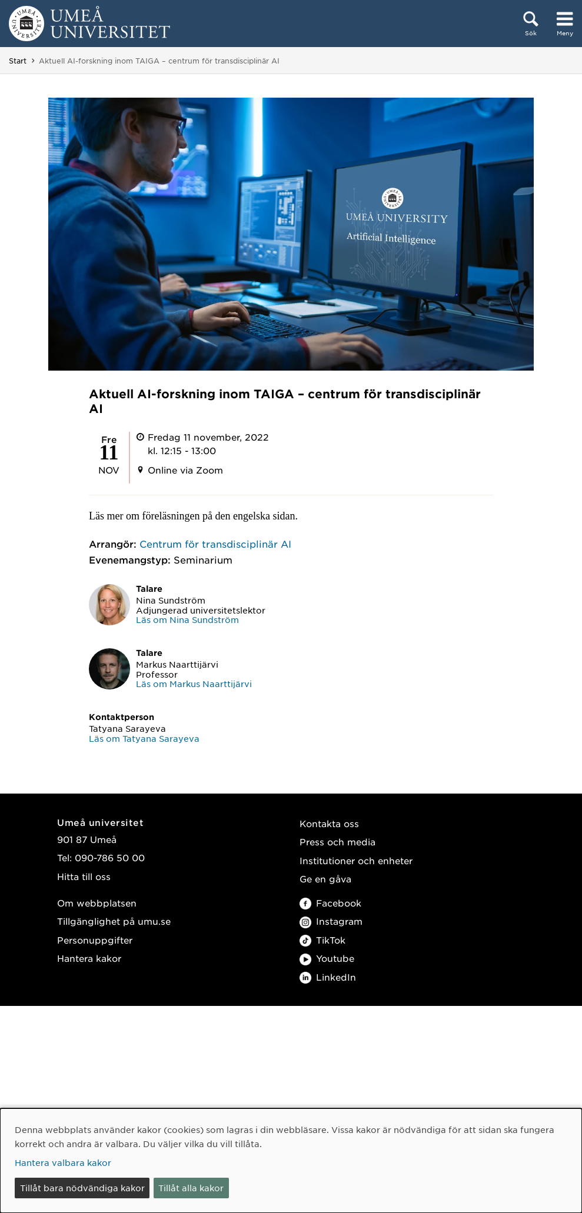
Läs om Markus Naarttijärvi (194, 683)
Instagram (331, 921)
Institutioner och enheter (356, 860)
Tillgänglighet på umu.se (114, 921)
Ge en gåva (325, 878)
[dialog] (291, 1160)
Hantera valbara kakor (63, 1162)
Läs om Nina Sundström (187, 619)
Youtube (327, 958)
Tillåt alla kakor (191, 1187)
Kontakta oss (329, 823)
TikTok (322, 939)
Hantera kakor (89, 958)
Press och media (337, 841)
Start (17, 60)
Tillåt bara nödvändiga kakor (82, 1187)
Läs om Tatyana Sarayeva (144, 738)
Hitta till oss (84, 876)
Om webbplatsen (97, 902)
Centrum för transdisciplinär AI (215, 543)
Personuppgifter (94, 939)
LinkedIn (328, 976)
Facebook (330, 902)
